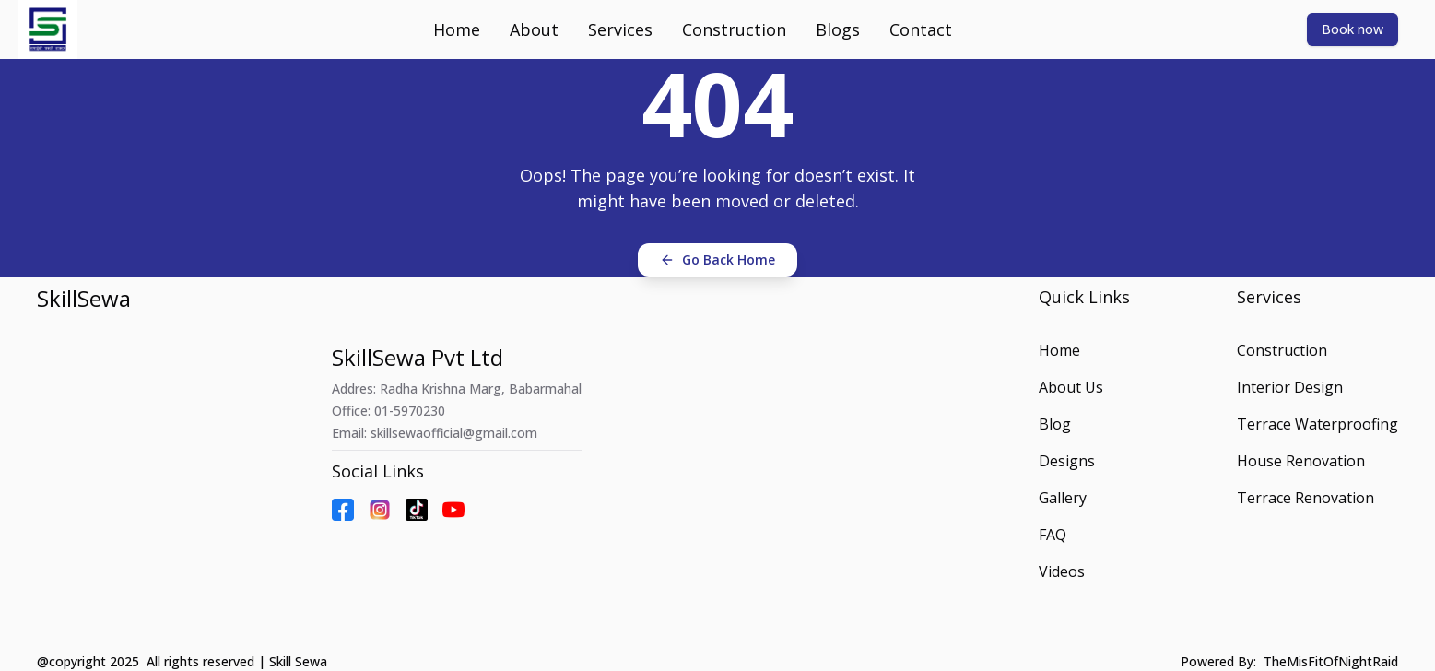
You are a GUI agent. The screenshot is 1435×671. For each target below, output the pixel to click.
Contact (920, 29)
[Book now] (1352, 28)
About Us (1071, 387)
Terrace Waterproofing (1317, 424)
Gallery (1063, 498)
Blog (1055, 424)
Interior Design (1290, 387)
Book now (1352, 29)
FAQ (1052, 534)
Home (456, 29)
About (534, 29)
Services (620, 29)
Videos (1062, 571)
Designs (1067, 461)
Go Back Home (717, 259)
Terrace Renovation (1305, 498)
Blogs (838, 29)
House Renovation (1301, 461)
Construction (734, 29)
